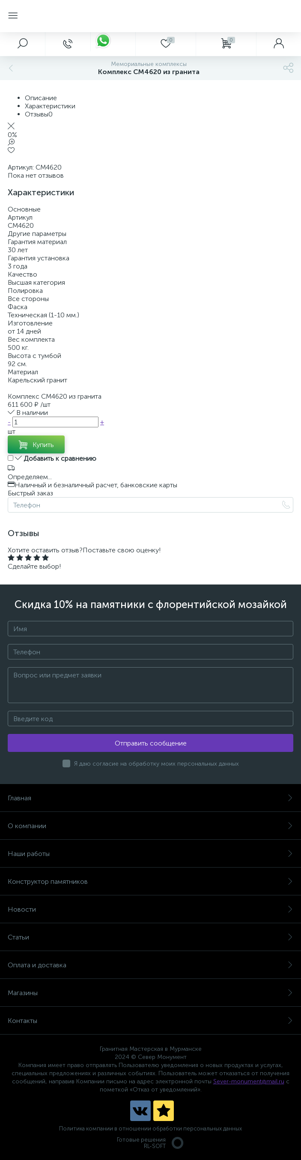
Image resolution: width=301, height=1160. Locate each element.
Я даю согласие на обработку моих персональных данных (156, 763)
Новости (150, 909)
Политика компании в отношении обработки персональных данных (150, 1128)
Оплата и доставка (150, 965)
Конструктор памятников (150, 881)
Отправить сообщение (151, 743)
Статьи (150, 937)
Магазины (150, 993)
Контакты (150, 1021)
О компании (150, 826)
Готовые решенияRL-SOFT (151, 1143)
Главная (150, 798)
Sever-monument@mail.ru (248, 1081)
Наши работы (150, 854)
